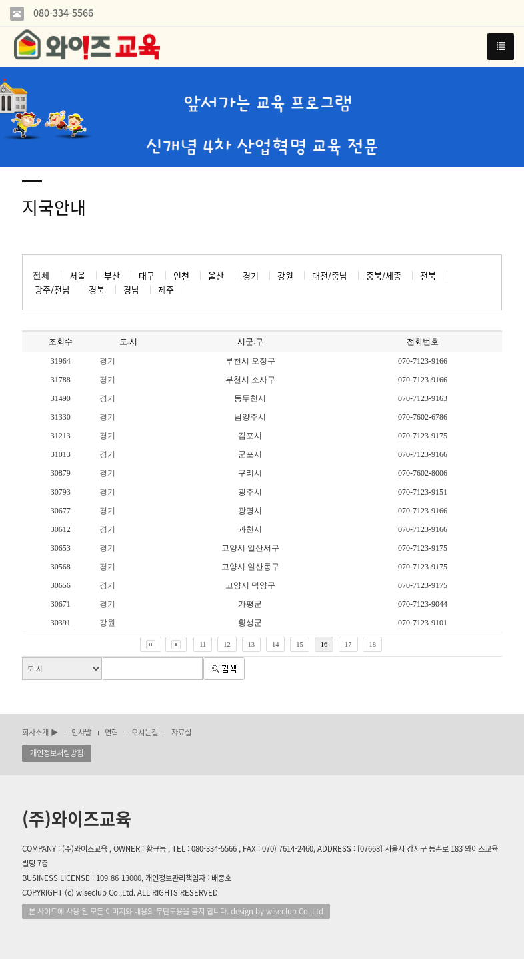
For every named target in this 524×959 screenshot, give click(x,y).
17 (348, 644)
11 (202, 644)
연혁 (111, 732)
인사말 (81, 732)
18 (372, 644)
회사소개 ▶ (40, 732)
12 (227, 644)
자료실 (181, 732)
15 (299, 644)
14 (275, 644)
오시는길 (144, 732)
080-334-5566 (62, 13)
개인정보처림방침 (56, 753)
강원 (107, 622)
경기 (107, 361)
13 (251, 644)
